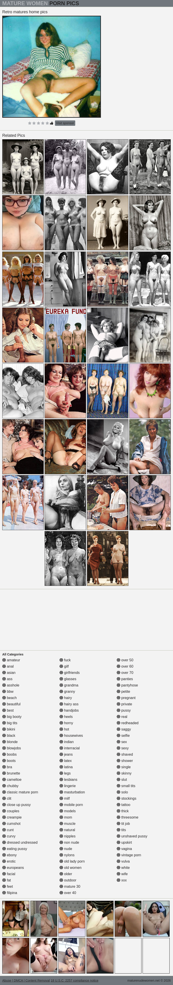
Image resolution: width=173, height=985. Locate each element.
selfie (123, 735)
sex (122, 742)
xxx (122, 880)
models (67, 811)
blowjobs (11, 748)
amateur (11, 660)
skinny (124, 773)
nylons (67, 855)
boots (9, 761)
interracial (69, 748)
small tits (126, 786)
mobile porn (71, 805)
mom (65, 817)
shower (125, 761)
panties (125, 679)
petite (123, 691)
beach (9, 698)
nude (65, 849)
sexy (123, 748)
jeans (66, 754)
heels (66, 717)
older (65, 874)
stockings (126, 798)
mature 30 (69, 886)
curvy (9, 836)
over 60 (125, 666)
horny (66, 723)
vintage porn (129, 855)
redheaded (128, 723)
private (124, 704)
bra (7, 767)
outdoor (67, 880)
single (124, 767)
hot (64, 729)
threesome (127, 817)
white (123, 868)
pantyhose (127, 685)
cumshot (11, 824)
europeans (13, 868)
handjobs (69, 710)
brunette (11, 773)
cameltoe (11, 779)
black (8, 735)
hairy (65, 698)
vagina (124, 849)
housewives (71, 735)
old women (70, 868)
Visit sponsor (65, 123)
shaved (125, 754)
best (8, 710)
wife (122, 874)
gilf (64, 666)
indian (66, 742)
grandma (68, 685)
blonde (10, 742)
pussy (124, 710)
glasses (67, 679)
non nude (69, 842)
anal (8, 666)
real (122, 717)
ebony (9, 855)
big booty (11, 717)
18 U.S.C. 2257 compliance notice (74, 980)
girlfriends (69, 673)
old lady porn (72, 861)
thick (123, 811)
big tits (9, 723)
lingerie (67, 786)
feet (7, 886)
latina (66, 767)
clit (6, 798)
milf (64, 798)
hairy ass (68, 704)
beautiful (11, 704)
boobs (9, 754)
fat (6, 880)
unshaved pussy (132, 836)
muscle (67, 824)
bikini (8, 729)
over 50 (125, 660)
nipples (67, 836)
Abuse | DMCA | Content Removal (26, 980)
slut (122, 779)
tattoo (123, 805)
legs (65, 773)
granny (67, 691)
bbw (8, 691)
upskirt (124, 842)
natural (67, 830)
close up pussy (16, 805)
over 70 (125, 673)
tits (121, 830)
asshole (10, 685)
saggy (124, 729)
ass (7, 679)
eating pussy (14, 849)
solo (122, 792)
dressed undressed (20, 842)
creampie (12, 817)
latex (65, 761)
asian (9, 673)
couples (10, 811)
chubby (10, 786)
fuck (65, 660)
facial (8, 874)
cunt (8, 830)
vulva (123, 861)
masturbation (72, 792)
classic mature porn (20, 792)
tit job (123, 824)
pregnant (126, 698)
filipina (9, 893)
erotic (9, 861)
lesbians (68, 779)
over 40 (67, 893)
